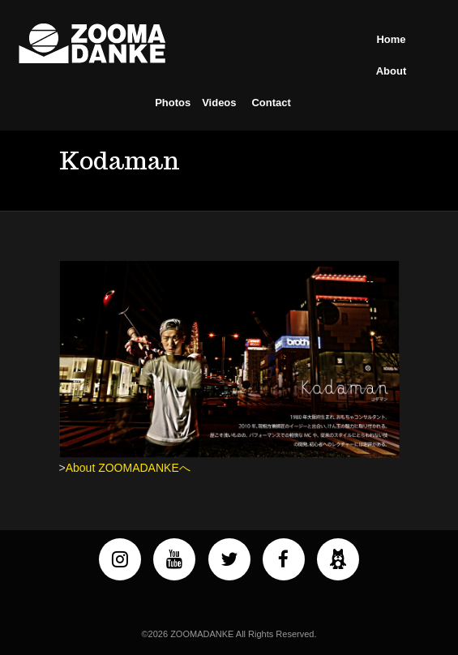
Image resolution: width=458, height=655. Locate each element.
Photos (172, 102)
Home (390, 39)
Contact (270, 102)
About (391, 71)
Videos (219, 102)
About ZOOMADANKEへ (128, 467)
